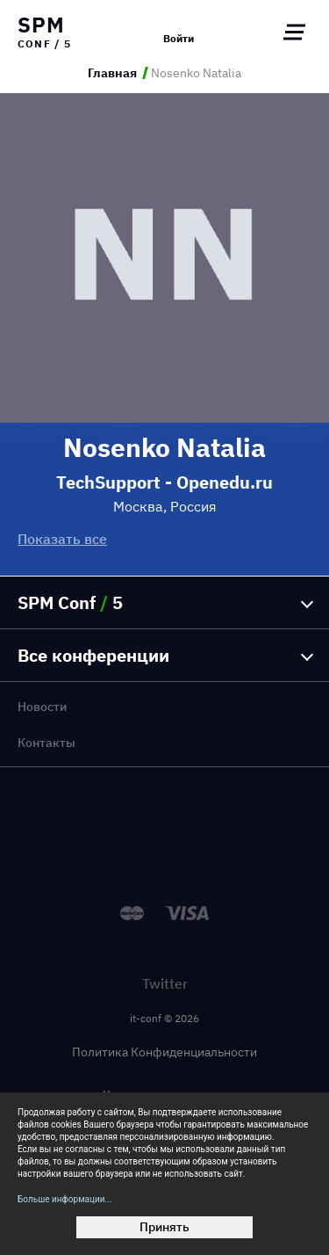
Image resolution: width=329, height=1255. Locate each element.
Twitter (165, 983)
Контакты (46, 743)
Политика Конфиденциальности (164, 1052)
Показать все (62, 539)
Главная (112, 73)
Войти (178, 38)
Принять (164, 1227)
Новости (42, 707)
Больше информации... (64, 1199)
